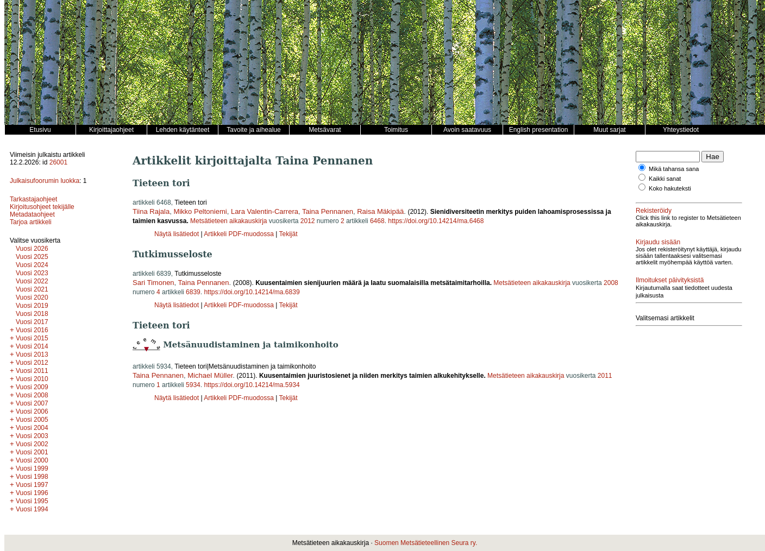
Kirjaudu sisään (658, 242)
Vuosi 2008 (32, 395)
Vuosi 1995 (32, 501)
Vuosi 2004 (32, 428)
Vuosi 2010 (32, 379)
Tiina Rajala (151, 211)
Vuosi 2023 (32, 273)
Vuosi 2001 (32, 452)
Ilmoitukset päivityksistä (670, 280)
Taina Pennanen (327, 211)
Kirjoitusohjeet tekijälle (42, 207)
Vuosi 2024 (32, 265)
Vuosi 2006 (32, 411)
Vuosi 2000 (32, 460)
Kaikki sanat (665, 178)
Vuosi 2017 (32, 322)
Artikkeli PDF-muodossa (239, 234)
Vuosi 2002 (32, 444)
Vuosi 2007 (32, 403)
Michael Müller (210, 375)
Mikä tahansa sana (674, 169)
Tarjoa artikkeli (31, 222)
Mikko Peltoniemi (200, 211)
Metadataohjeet (32, 214)
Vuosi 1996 (32, 493)
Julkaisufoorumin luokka (44, 181)
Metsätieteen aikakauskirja (228, 221)
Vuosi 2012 (32, 362)
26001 (58, 162)
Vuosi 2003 (32, 436)
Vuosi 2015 (32, 338)
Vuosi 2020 (32, 297)
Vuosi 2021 (32, 289)
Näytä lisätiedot (177, 234)
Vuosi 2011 (32, 371)
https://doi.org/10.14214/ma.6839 (251, 292)
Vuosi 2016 (32, 330)
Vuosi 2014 (32, 346)
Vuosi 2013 (32, 354)
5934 (193, 385)
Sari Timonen (153, 282)
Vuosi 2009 (32, 387)
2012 (307, 221)
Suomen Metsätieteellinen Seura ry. (425, 543)
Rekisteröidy (654, 210)
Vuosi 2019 (32, 305)
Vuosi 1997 (32, 485)
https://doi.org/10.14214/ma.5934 (251, 385)
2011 (605, 375)
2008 (611, 283)
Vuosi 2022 (32, 281)
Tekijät (288, 234)
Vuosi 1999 (32, 468)
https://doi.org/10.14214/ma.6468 (436, 221)
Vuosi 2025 (32, 257)
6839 (193, 292)
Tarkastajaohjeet (33, 199)
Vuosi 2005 (32, 419)
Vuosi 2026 (32, 248)
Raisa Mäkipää (380, 211)
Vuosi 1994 (32, 509)
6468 (377, 221)
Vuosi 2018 (32, 314)
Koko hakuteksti (670, 188)
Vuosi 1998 (32, 476)
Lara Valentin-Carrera (264, 211)
